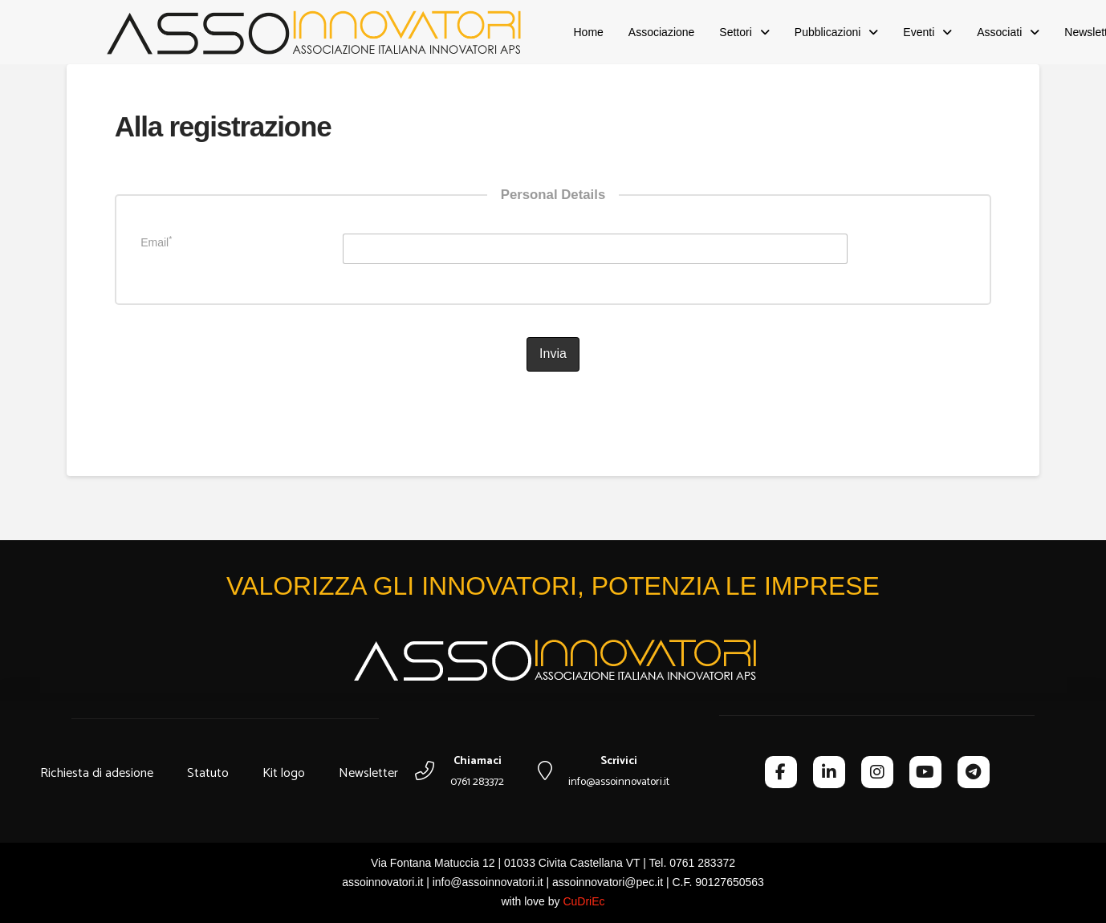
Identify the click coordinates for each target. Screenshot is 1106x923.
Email (156, 241)
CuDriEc (583, 901)
